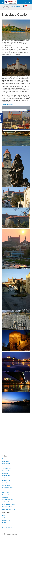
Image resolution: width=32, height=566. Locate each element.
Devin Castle (5, 461)
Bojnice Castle (6, 475)
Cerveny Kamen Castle (8, 466)
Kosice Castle (5, 502)
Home (11, 6)
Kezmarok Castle (6, 494)
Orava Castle (5, 482)
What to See (17, 6)
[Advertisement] (16, 434)
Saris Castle (5, 497)
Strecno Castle (6, 485)
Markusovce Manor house (8, 509)
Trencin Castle (6, 470)
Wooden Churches (7, 525)
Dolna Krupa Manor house (8, 504)
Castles (4, 517)
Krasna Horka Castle (7, 487)
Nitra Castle (5, 473)
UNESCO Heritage (7, 527)
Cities (3, 515)
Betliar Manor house (7, 506)
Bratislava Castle (6, 458)
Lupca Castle (5, 492)
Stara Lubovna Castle (7, 499)
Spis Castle (5, 490)
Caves (4, 522)
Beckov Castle (6, 478)
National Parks (6, 520)
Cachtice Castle (6, 480)
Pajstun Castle (6, 463)
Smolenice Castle (6, 468)
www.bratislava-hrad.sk (7, 104)
